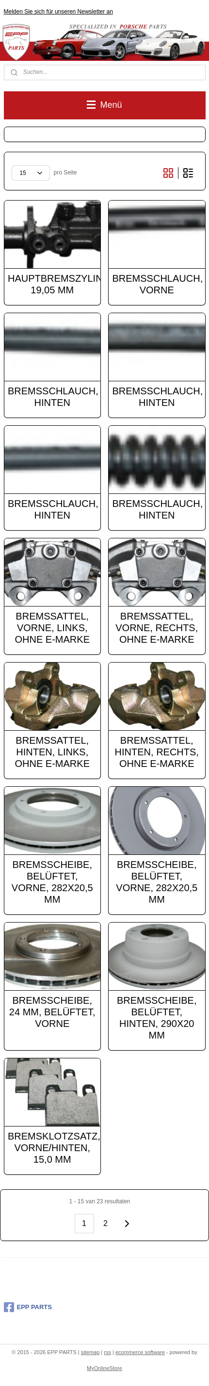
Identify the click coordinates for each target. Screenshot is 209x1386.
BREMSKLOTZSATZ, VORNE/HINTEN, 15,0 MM (52, 1147)
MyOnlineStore (104, 1368)
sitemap (90, 1352)
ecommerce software (140, 1352)
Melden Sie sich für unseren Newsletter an (58, 11)
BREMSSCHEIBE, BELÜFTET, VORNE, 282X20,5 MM (52, 881)
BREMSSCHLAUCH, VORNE (157, 284)
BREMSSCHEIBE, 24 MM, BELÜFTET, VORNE (52, 1011)
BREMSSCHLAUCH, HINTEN (52, 396)
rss (107, 1352)
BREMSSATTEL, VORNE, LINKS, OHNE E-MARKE (52, 627)
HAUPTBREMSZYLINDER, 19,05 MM (52, 284)
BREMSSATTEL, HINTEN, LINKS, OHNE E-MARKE (52, 751)
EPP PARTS (28, 1307)
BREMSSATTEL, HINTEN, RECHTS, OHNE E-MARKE (157, 751)
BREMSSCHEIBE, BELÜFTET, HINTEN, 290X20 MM (156, 1017)
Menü (104, 105)
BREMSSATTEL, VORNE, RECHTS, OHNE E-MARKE (156, 627)
